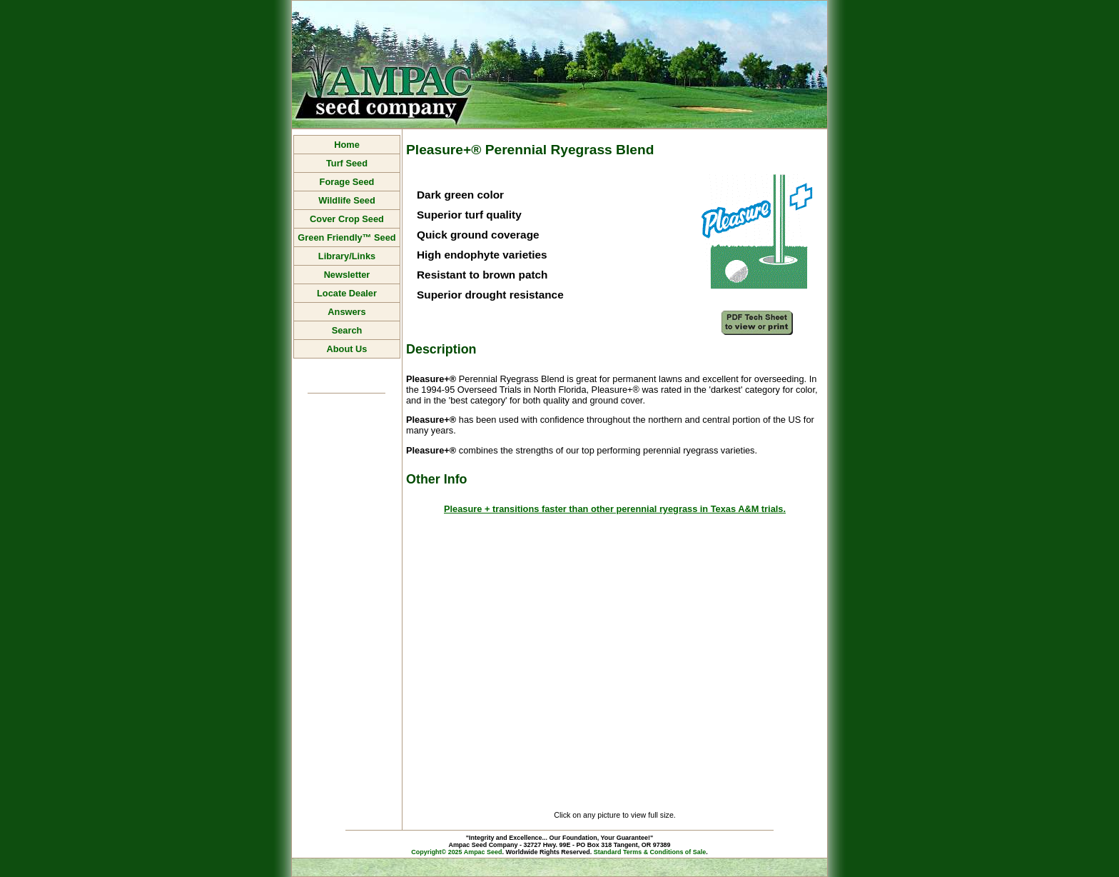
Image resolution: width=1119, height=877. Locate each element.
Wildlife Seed (346, 200)
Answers (346, 311)
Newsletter (347, 274)
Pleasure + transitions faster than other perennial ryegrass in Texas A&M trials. (615, 508)
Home (347, 144)
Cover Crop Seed (347, 219)
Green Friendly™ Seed (346, 237)
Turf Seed (347, 163)
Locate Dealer (347, 293)
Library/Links (346, 256)
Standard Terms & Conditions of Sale (650, 852)
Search (347, 330)
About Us (347, 349)
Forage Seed (347, 181)
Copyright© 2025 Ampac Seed (456, 852)
